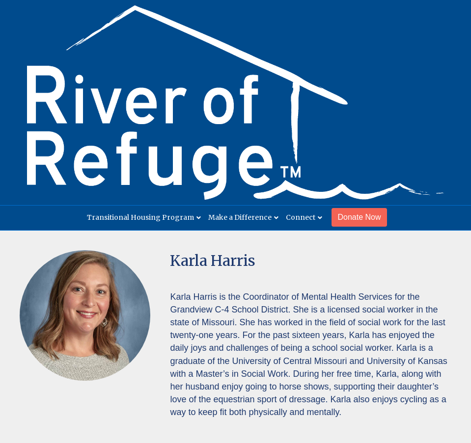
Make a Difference (240, 217)
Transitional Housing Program (140, 217)
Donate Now (359, 217)
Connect (300, 217)
